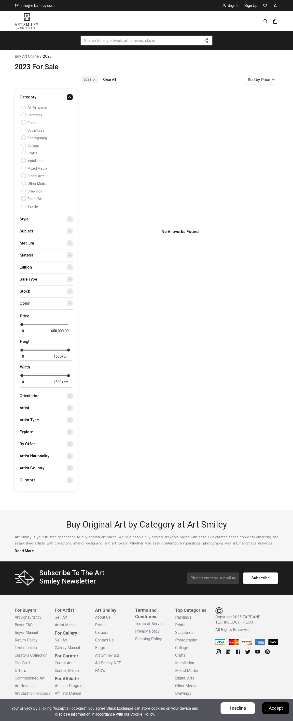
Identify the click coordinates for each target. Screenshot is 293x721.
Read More (24, 551)
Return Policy (26, 640)
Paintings (32, 115)
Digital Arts (33, 176)
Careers (102, 632)
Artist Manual (66, 625)
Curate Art (63, 663)
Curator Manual (67, 670)
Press (100, 625)
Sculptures (33, 130)
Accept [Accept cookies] (276, 708)
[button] (46, 98)
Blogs (100, 647)
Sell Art (61, 617)
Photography (35, 138)
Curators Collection (31, 655)
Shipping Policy (148, 639)
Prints (29, 123)
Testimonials (26, 647)
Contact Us (104, 640)
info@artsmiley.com (35, 6)
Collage (30, 146)
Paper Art (32, 199)
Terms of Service (150, 623)
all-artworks (34, 107)
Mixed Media (34, 168)
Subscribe (260, 578)
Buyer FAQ (24, 625)
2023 (47, 56)
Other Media (34, 184)
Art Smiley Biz (107, 655)
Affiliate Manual (68, 693)
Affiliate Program (69, 685)
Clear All (109, 80)
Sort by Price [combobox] (259, 79)
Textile (30, 206)
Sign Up (251, 5)
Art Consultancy (28, 617)
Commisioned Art (29, 678)
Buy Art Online (27, 56)
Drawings (32, 191)
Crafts (29, 153)
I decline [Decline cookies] (238, 708)
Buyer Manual (26, 632)
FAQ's (100, 670)
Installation (33, 161)
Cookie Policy (142, 714)
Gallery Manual (67, 647)
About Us (103, 617)
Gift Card (22, 663)
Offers (20, 670)
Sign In (230, 6)
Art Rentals (24, 685)
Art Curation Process (32, 693)
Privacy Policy (147, 631)
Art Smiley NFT (108, 663)
